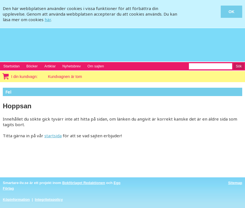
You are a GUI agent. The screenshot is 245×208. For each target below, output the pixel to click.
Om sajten (95, 66)
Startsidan (11, 66)
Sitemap (235, 183)
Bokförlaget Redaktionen (83, 183)
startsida (53, 135)
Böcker (32, 66)
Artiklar (50, 66)
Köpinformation (16, 199)
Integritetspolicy (49, 199)
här (48, 19)
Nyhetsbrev (71, 66)
